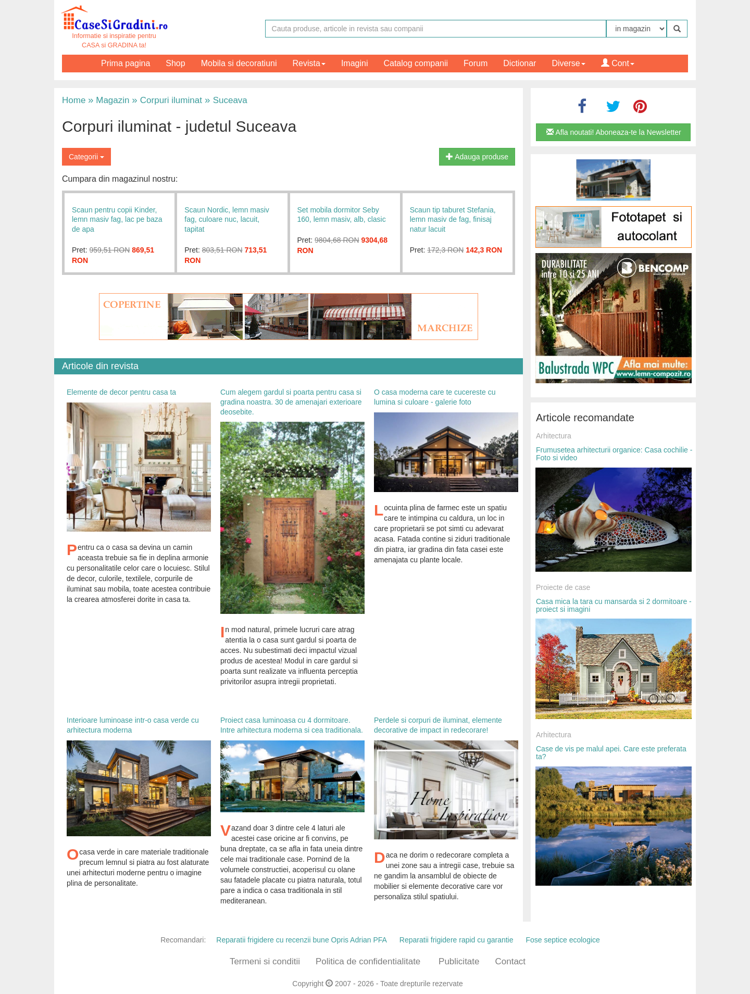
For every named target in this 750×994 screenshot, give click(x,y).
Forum (476, 63)
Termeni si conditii (265, 961)
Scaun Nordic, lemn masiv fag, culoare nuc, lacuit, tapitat (226, 219)
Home (73, 100)
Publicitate (459, 961)
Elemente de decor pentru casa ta (121, 392)
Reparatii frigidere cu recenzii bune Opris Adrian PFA (301, 940)
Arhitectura (553, 436)
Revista (309, 63)
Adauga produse (477, 157)
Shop (175, 63)
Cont (617, 63)
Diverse (568, 63)
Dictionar (519, 63)
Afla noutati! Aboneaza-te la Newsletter (613, 132)
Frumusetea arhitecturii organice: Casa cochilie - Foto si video (614, 454)
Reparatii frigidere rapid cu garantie (456, 940)
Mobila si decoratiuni (239, 63)
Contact (510, 961)
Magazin (108, 100)
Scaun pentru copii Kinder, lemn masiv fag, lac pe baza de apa (117, 219)
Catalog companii (415, 63)
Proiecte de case (563, 587)
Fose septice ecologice (562, 940)
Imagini (354, 63)
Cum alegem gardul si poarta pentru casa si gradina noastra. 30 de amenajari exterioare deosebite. (291, 402)
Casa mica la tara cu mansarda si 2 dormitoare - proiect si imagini (614, 605)
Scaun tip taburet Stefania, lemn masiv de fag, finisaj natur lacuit (453, 219)
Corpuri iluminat (167, 100)
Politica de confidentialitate (368, 961)
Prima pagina (125, 63)
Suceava (224, 100)
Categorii (86, 157)
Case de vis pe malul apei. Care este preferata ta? (611, 753)
